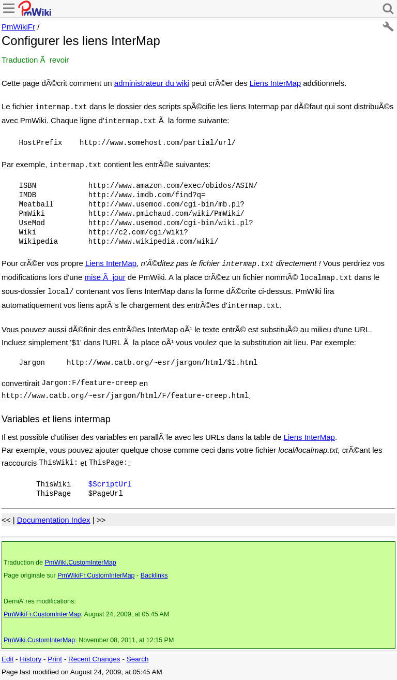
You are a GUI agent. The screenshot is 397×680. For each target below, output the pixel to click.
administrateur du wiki (151, 83)
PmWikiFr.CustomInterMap (95, 575)
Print (55, 659)
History (30, 659)
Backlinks (154, 575)
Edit (7, 659)
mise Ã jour (104, 277)
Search (138, 659)
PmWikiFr (18, 26)
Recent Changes (94, 659)
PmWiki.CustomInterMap (80, 562)
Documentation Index (53, 519)
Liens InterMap (275, 83)
